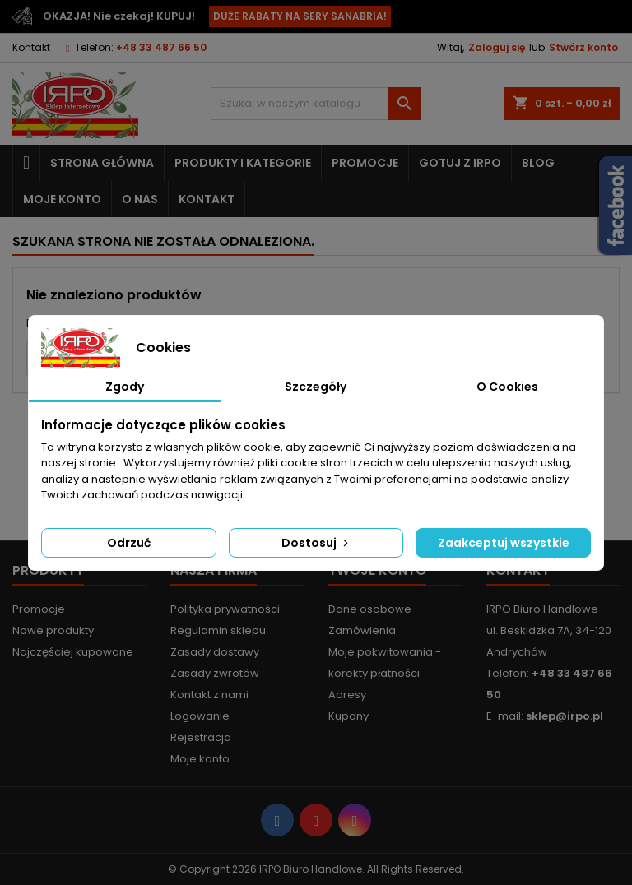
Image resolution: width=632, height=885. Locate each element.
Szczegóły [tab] (315, 386)
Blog (538, 163)
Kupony (348, 716)
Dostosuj (316, 543)
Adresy (347, 694)
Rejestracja (200, 737)
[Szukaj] (316, 103)
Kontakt (31, 47)
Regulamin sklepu (218, 630)
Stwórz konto (583, 47)
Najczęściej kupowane (72, 652)
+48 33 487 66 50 (161, 47)
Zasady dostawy (214, 652)
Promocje (365, 163)
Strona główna (102, 163)
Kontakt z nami (209, 694)
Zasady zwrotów (214, 673)
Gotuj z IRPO (460, 163)
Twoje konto (377, 570)
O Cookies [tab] (507, 386)
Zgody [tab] (124, 386)
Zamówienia (362, 630)
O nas (140, 199)
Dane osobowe (369, 609)
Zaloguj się (496, 47)
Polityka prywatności (225, 609)
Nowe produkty (53, 630)
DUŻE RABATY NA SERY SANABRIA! (300, 16)
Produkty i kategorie (242, 163)
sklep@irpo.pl (564, 716)
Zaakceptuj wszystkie (503, 543)
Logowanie (200, 716)
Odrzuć (129, 543)
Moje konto (62, 199)
